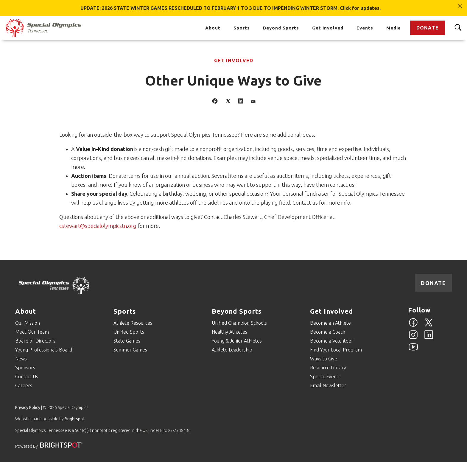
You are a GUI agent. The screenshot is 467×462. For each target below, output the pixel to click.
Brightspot (74, 418)
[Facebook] (413, 326)
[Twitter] (429, 326)
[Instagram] (413, 338)
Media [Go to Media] (393, 27)
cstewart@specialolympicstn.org (97, 226)
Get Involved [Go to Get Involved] (327, 27)
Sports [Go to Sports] (242, 27)
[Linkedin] (429, 338)
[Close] (460, 3)
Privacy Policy (27, 407)
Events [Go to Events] (365, 27)
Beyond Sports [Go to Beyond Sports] (281, 27)
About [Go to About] (212, 27)
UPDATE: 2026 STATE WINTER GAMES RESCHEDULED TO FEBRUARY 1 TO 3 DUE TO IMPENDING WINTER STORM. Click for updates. (230, 8)
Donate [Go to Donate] (427, 27)
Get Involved (233, 60)
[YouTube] (413, 350)
